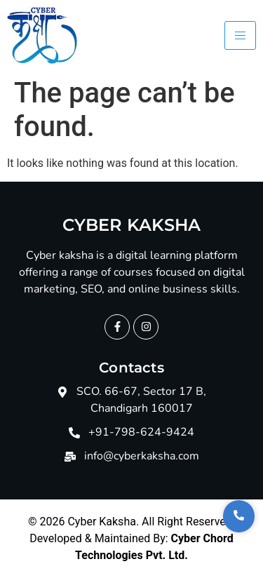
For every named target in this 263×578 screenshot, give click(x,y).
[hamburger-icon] (240, 35)
